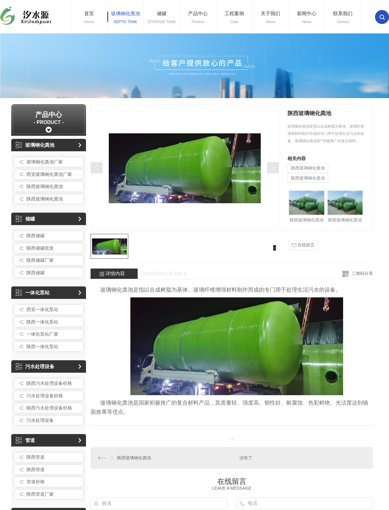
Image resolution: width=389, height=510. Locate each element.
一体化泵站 (33, 292)
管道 (25, 440)
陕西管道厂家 (40, 494)
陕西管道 (35, 457)
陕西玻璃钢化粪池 (44, 186)
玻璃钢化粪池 (35, 145)
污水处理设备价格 (44, 395)
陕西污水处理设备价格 (49, 383)
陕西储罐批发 (40, 248)
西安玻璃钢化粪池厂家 (49, 174)
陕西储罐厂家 (40, 260)
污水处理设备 (35, 366)
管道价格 (35, 481)
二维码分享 (362, 273)
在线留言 (303, 245)
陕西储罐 (35, 235)
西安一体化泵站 (42, 309)
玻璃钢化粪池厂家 (44, 161)
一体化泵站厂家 (42, 334)
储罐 (25, 218)
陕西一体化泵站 (42, 321)
